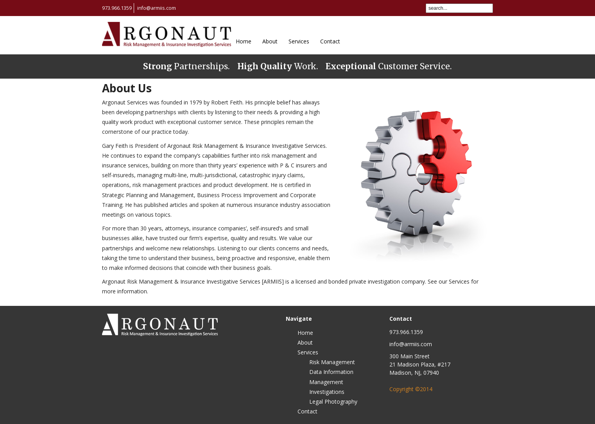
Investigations (326, 391)
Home (243, 41)
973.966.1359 (117, 8)
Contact (330, 41)
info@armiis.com (156, 8)
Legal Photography (333, 401)
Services (299, 41)
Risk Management (332, 362)
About (270, 41)
